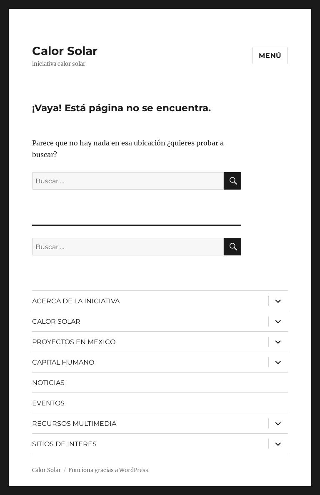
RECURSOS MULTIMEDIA (74, 424)
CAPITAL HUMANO (63, 362)
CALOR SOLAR (56, 321)
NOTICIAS (48, 383)
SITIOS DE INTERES (64, 444)
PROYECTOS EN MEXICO (73, 342)
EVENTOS (48, 403)
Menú (270, 56)
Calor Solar (65, 51)
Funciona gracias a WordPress (108, 470)
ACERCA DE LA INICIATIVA (76, 301)
